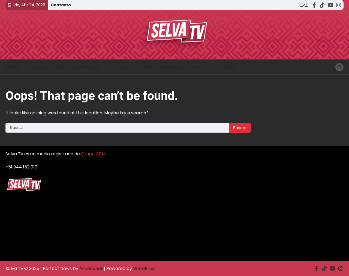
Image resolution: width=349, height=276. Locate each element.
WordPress (145, 268)
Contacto (61, 5)
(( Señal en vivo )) (46, 67)
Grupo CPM (93, 154)
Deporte (143, 67)
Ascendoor (91, 268)
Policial (118, 67)
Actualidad (87, 67)
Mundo (228, 67)
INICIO (12, 67)
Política (203, 67)
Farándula (173, 67)
